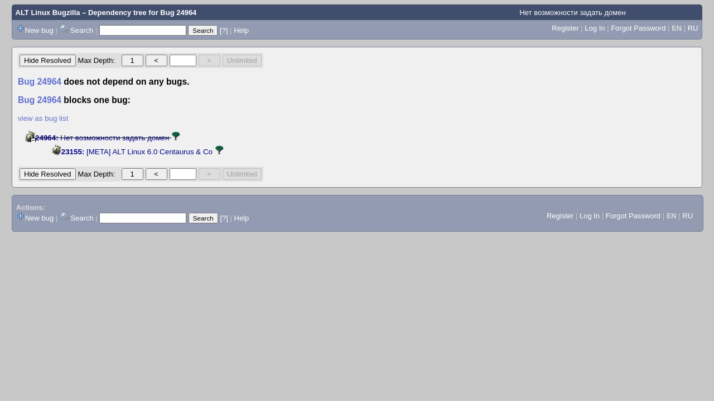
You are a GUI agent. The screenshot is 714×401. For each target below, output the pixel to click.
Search (81, 30)
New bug (39, 30)
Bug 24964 (178, 12)
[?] (224, 30)
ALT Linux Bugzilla (48, 12)
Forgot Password (638, 28)
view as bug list (43, 118)
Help (241, 30)
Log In (595, 28)
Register (565, 28)
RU (693, 28)
